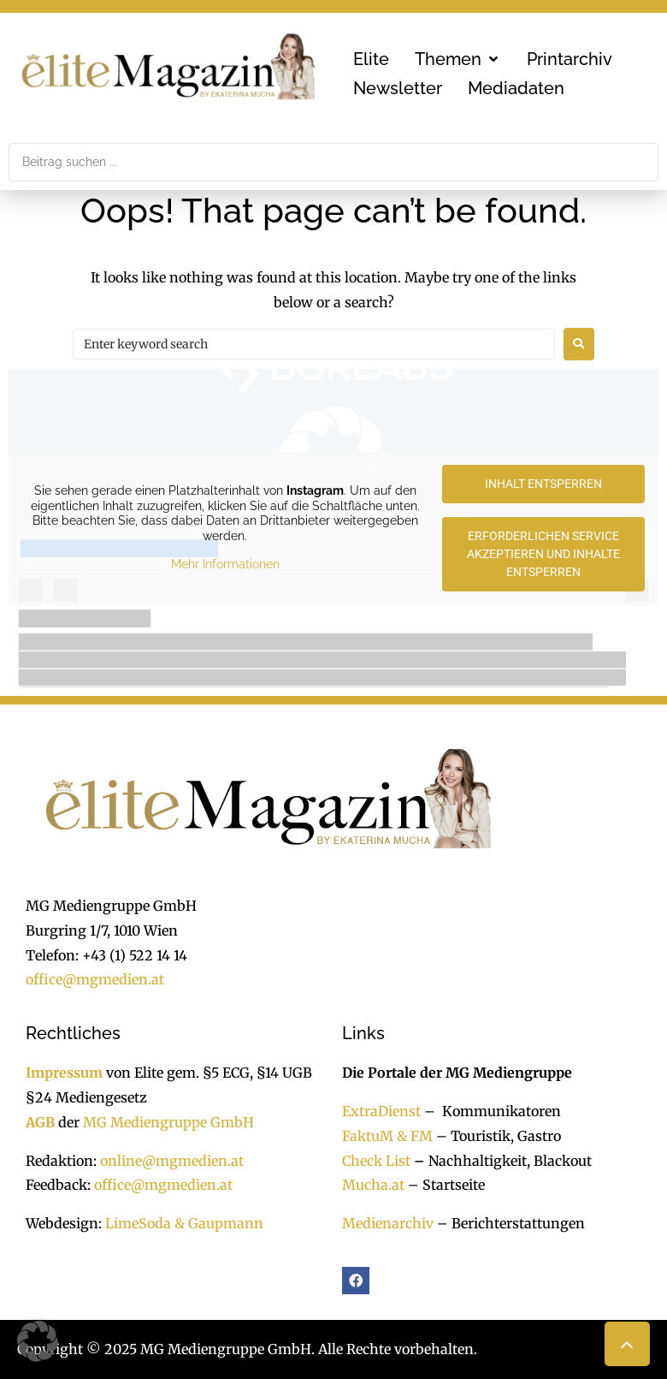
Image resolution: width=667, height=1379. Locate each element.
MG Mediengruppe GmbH (168, 1122)
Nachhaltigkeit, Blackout (501, 1160)
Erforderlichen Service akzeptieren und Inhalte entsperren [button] (543, 554)
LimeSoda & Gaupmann (184, 1223)
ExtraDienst (381, 1111)
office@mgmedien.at (95, 979)
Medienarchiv (388, 1223)
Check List (376, 1160)
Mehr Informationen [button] (225, 564)
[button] (458, 59)
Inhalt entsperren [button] (543, 483)
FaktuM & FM (387, 1135)
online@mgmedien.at (172, 1160)
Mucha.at (373, 1184)
